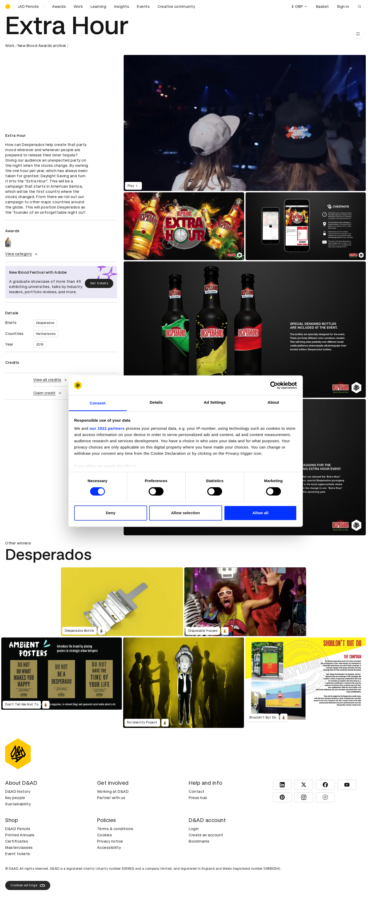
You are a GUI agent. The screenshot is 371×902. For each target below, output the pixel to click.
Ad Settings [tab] (215, 402)
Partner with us (111, 798)
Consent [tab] (98, 403)
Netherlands (46, 334)
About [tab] (273, 402)
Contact (197, 791)
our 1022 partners (107, 428)
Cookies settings (27, 885)
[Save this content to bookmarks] (358, 34)
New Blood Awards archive (42, 46)
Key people (15, 798)
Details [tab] (156, 402)
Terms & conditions (115, 829)
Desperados (45, 323)
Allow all (260, 513)
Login (194, 829)
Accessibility (109, 847)
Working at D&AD (113, 791)
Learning (98, 6)
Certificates (16, 841)
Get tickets (99, 283)
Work (78, 6)
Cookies (104, 835)
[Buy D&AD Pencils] (31, 6)
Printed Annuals (20, 835)
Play (133, 185)
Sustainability (18, 804)
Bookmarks (199, 841)
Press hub (198, 798)
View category (22, 253)
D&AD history (17, 791)
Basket (322, 6)
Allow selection (185, 513)
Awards (59, 6)
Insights (121, 6)
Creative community (176, 6)
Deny (110, 513)
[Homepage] (7, 6)
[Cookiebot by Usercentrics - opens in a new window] (274, 385)
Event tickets (17, 854)
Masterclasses (19, 847)
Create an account (206, 835)
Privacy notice (110, 841)
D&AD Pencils (17, 829)
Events (143, 6)
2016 (39, 344)
